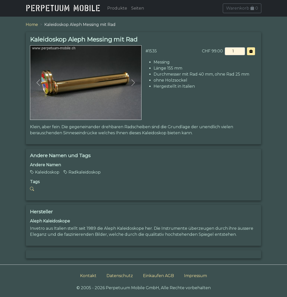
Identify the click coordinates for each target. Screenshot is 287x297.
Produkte (117, 8)
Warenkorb (242, 8)
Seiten (137, 8)
